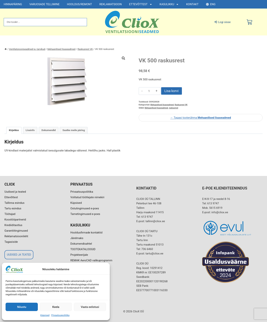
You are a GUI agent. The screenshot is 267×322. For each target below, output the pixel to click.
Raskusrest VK (181, 105)
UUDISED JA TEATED (19, 254)
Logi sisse (222, 22)
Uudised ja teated (15, 191)
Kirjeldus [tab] (14, 130)
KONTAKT (192, 4)
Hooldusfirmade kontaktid (86, 232)
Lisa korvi (171, 91)
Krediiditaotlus (13, 225)
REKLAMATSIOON (110, 4)
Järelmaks (76, 238)
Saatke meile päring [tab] (73, 130)
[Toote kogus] (149, 91)
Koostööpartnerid (15, 219)
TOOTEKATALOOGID (82, 249)
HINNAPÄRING (13, 4)
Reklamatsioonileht (16, 236)
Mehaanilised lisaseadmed (162, 105)
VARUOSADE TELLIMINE (44, 4)
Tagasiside (11, 241)
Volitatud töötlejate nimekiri (87, 197)
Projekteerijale (79, 254)
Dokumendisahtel (81, 243)
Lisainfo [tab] (30, 130)
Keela (55, 307)
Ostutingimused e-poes (84, 208)
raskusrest (173, 108)
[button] (123, 58)
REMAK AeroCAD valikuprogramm (91, 260)
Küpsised (44, 315)
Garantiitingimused (16, 230)
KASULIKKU (169, 4)
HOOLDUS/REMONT (79, 4)
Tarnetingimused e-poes (85, 214)
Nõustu (21, 307)
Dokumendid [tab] (49, 130)
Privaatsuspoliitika (60, 315)
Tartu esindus (12, 208)
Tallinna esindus (14, 203)
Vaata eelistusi (90, 307)
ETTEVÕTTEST (140, 4)
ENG (210, 4)
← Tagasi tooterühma (200, 117)
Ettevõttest (11, 197)
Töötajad (9, 214)
